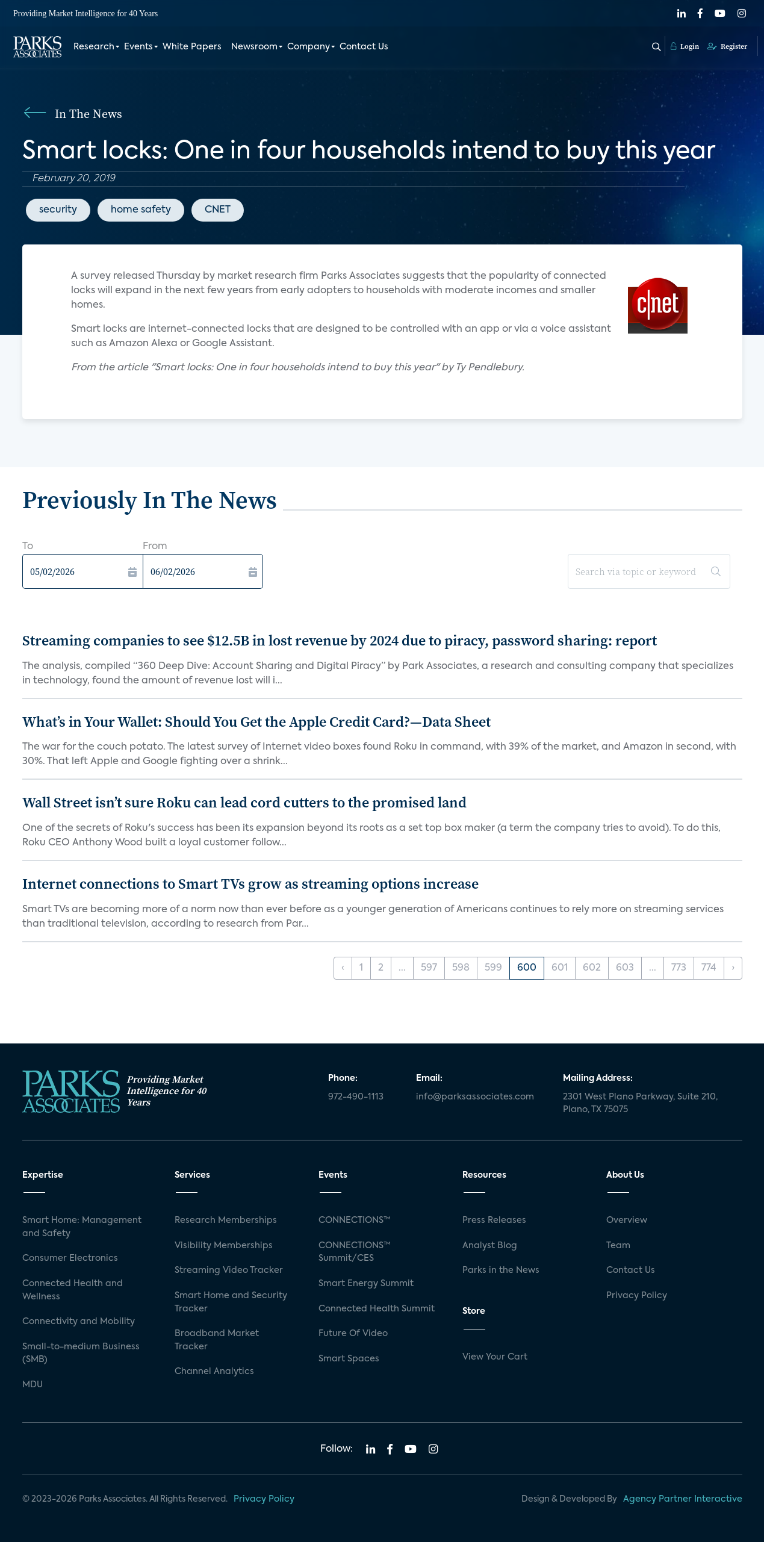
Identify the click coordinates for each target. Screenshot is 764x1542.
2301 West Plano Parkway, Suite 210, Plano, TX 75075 (640, 1104)
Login (685, 46)
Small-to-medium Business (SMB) (81, 1353)
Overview (626, 1220)
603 (625, 968)
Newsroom (254, 47)
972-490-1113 (356, 1097)
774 (708, 968)
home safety (141, 210)
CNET (218, 210)
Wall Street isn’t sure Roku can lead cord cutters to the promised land (244, 802)
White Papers (192, 47)
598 (461, 968)
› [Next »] (732, 968)
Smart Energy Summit (366, 1283)
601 (559, 968)
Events (138, 47)
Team (618, 1246)
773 (678, 968)
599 (493, 968)
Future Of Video (353, 1333)
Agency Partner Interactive (682, 1499)
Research (93, 47)
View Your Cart (494, 1357)
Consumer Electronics (70, 1258)
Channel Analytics (214, 1371)
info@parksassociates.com (475, 1097)
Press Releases (494, 1220)
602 (592, 968)
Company (308, 47)
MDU (32, 1385)
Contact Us (364, 47)
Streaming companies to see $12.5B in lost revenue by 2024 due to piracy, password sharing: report (339, 640)
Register (727, 46)
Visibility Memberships (224, 1246)
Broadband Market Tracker (217, 1340)
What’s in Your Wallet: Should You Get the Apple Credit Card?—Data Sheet (256, 722)
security (58, 210)
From (155, 547)
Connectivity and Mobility (78, 1321)
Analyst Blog (489, 1246)
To (27, 547)
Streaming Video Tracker (229, 1270)
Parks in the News (500, 1270)
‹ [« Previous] (342, 968)
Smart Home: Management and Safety (81, 1227)
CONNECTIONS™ (354, 1220)
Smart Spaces (348, 1359)
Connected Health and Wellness (72, 1290)
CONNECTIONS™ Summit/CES (354, 1252)
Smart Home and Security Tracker (231, 1302)
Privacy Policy (636, 1296)
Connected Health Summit (376, 1309)
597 (429, 968)
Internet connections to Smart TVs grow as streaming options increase (250, 884)
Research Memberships (226, 1220)
